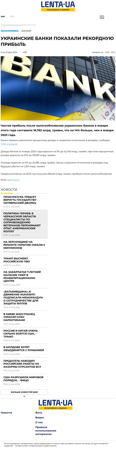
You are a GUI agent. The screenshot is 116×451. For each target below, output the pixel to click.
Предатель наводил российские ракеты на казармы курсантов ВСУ (22, 363)
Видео (39, 417)
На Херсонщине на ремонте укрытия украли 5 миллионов (24, 244)
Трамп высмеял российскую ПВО (16, 260)
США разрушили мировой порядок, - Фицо (23, 379)
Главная (5, 25)
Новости (6, 412)
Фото (38, 412)
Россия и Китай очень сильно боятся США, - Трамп (20, 333)
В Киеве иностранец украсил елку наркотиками (19, 317)
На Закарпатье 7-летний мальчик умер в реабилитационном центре (22, 277)
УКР (107, 52)
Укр (3, 16)
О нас (39, 422)
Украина (16, 25)
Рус (12, 16)
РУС (113, 52)
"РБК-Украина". (9, 144)
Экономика (29, 25)
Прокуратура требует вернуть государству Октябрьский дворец (19, 200)
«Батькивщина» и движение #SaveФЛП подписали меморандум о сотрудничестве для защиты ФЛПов (23, 297)
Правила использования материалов (45, 431)
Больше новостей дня (24, 392)
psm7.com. (13, 180)
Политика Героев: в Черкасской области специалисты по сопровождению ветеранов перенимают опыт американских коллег (22, 222)
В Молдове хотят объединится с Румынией (23, 349)
